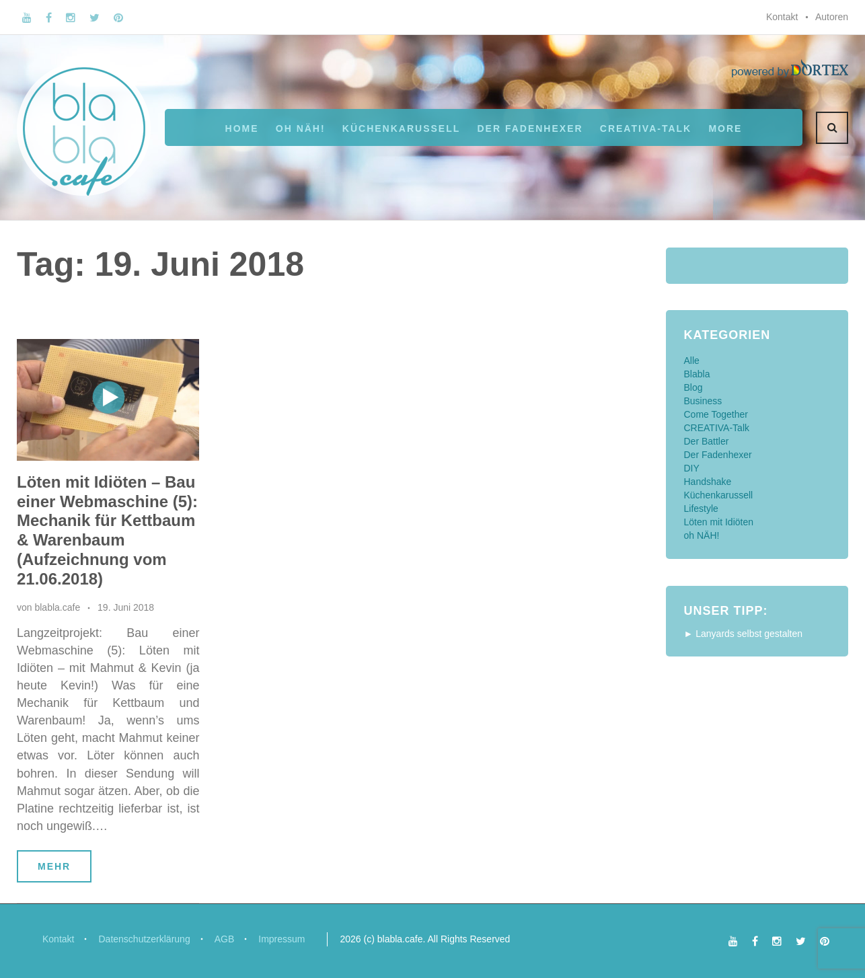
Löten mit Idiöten (719, 522)
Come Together (716, 414)
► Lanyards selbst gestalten (743, 633)
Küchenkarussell (401, 128)
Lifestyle (701, 508)
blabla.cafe (57, 607)
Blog (693, 387)
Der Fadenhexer (529, 128)
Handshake (708, 481)
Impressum (281, 939)
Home (242, 128)
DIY (692, 468)
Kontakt (782, 16)
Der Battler (706, 441)
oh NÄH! (301, 128)
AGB (225, 939)
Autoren (831, 16)
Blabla (697, 374)
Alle (692, 360)
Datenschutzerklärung (144, 939)
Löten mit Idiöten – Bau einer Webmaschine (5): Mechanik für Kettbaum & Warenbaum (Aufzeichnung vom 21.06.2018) (107, 530)
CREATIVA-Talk (645, 128)
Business (703, 401)
